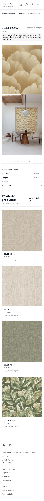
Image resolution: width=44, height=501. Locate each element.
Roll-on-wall (6, 476)
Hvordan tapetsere (9, 469)
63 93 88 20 (9, 463)
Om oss (5, 486)
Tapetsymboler (7, 494)
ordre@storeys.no (9, 460)
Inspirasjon (6, 473)
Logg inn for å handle (22, 161)
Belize (21, 13)
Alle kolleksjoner (8, 13)
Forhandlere (6, 480)
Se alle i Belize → (34, 199)
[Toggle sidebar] (38, 4)
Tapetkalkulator (8, 490)
